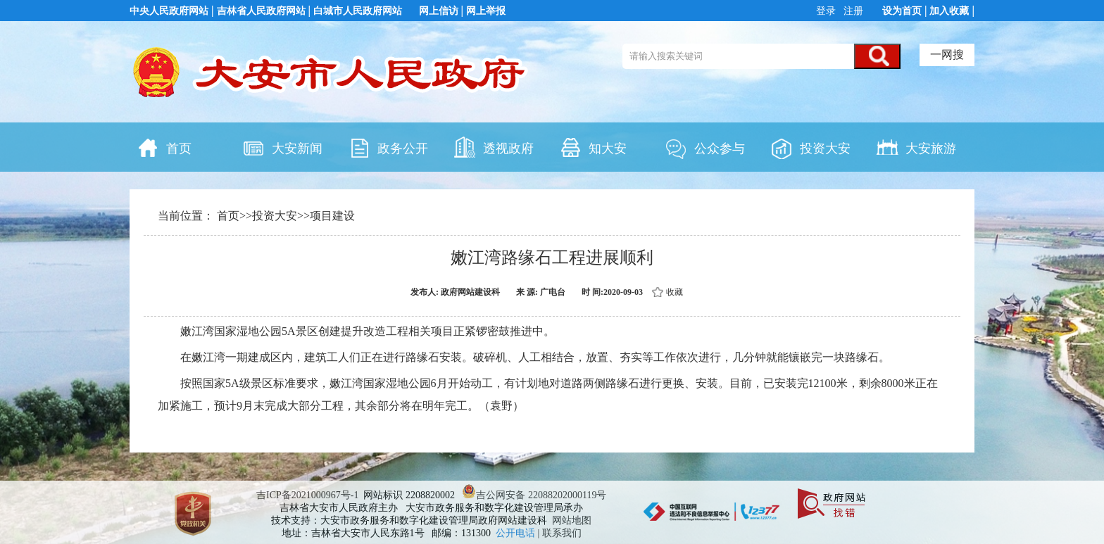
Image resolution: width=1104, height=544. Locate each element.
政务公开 (388, 147)
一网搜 (947, 55)
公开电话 (517, 533)
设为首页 (902, 11)
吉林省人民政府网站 (261, 11)
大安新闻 (282, 147)
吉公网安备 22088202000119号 (534, 495)
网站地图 (571, 520)
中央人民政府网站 (169, 11)
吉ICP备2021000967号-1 (307, 495)
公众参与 (705, 147)
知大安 (593, 147)
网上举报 (486, 11)
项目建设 (332, 216)
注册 (852, 11)
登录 (827, 11)
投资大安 (810, 147)
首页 (164, 147)
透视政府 (493, 147)
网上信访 (438, 11)
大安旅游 (916, 147)
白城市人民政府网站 (357, 11)
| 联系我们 (560, 533)
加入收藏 (949, 11)
